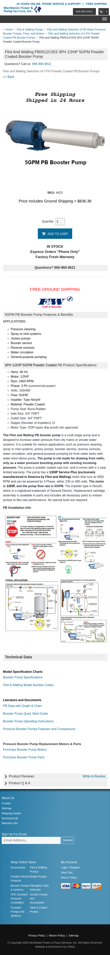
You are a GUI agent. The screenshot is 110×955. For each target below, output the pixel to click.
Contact (6, 803)
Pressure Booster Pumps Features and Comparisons (39, 728)
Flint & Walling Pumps (38, 869)
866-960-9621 (84, 11)
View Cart (67, 872)
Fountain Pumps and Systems (17, 911)
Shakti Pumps (38, 876)
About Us (8, 798)
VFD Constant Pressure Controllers (19, 898)
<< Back (8, 76)
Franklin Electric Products (20, 878)
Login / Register (70, 867)
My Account (69, 862)
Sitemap (6, 808)
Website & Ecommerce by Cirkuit (55, 946)
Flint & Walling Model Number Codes (28, 685)
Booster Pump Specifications (23, 677)
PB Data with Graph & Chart (22, 705)
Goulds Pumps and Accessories (39, 898)
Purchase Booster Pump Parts (24, 757)
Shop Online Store (23, 862)
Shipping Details (11, 813)
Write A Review (93, 776)
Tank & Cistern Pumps (38, 909)
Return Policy (69, 877)
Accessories (18, 867)
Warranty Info (10, 823)
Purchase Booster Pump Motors (25, 749)
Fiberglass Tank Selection (39, 887)
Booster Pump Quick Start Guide (25, 713)
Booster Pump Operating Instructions (28, 721)
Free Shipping (96, 3)
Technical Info (10, 818)
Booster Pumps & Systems (20, 887)
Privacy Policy (36, 935)
